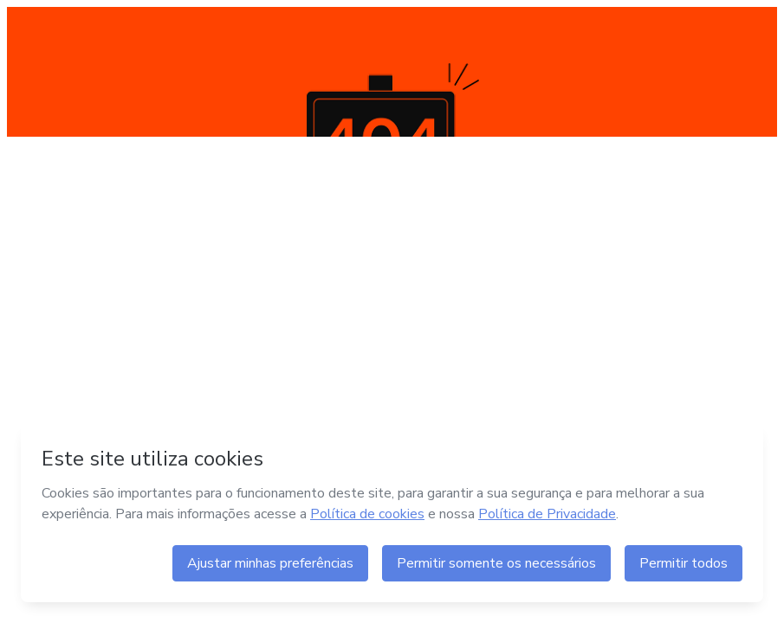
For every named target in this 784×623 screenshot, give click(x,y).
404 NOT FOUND (392, 72)
